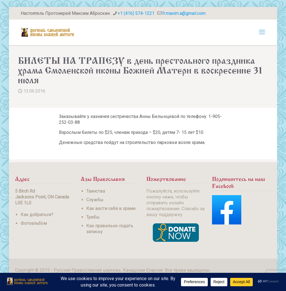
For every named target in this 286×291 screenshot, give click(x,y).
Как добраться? (37, 214)
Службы (95, 199)
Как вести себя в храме (111, 208)
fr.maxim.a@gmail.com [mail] (184, 13)
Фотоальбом (34, 223)
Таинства (95, 191)
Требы (93, 217)
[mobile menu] (262, 32)
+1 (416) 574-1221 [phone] (136, 13)
